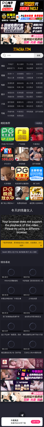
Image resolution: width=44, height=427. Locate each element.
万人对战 (30, 64)
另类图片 (39, 96)
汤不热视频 (39, 111)
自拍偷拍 (20, 74)
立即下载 (35, 422)
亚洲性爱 (11, 83)
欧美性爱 (39, 83)
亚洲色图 (20, 92)
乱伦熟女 (30, 87)
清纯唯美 (20, 96)
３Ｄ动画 (39, 74)
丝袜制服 (20, 78)
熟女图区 (30, 96)
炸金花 (20, 68)
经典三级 (20, 87)
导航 (3, 113)
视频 (3, 75)
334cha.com (22, 49)
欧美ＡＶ (30, 74)
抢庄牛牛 (39, 68)
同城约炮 (11, 111)
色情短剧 (20, 115)
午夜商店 (20, 111)
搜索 (38, 55)
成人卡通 (30, 83)
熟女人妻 (11, 78)
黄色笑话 (30, 106)
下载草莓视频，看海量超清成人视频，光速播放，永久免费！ (22, 244)
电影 (3, 85)
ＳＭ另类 (39, 78)
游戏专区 (39, 64)
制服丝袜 (11, 87)
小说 (3, 103)
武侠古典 (39, 102)
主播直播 (30, 78)
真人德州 (20, 64)
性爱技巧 (39, 106)
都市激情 (11, 102)
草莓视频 (30, 111)
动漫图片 (39, 92)
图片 (3, 94)
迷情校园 (11, 106)
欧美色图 (30, 92)
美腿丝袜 (11, 96)
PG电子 (11, 64)
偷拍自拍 (20, 83)
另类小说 (20, 106)
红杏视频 (11, 115)
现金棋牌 (30, 68)
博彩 (3, 66)
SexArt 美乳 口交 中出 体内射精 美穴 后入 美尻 (19, 252)
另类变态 (39, 87)
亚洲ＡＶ (11, 74)
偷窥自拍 (11, 92)
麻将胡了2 (11, 68)
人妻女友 (30, 102)
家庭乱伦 (20, 102)
